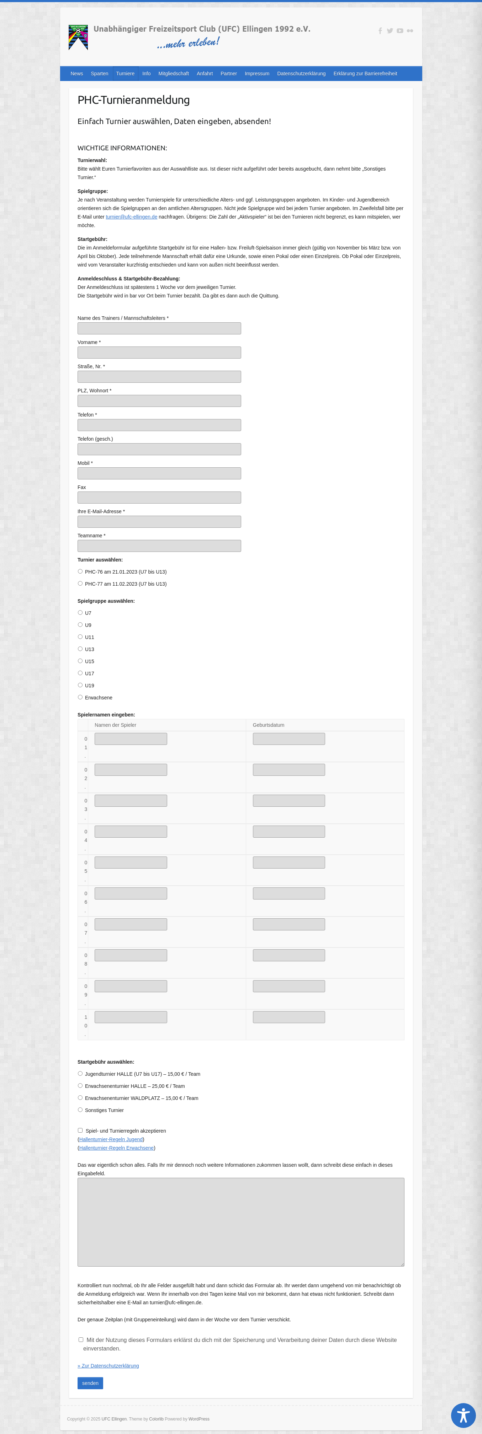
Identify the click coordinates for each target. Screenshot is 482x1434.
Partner (229, 73)
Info (146, 73)
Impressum (257, 73)
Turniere (125, 73)
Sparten (99, 73)
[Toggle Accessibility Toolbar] (463, 1415)
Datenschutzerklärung (301, 73)
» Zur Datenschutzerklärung (108, 1366)
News (77, 73)
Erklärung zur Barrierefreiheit (365, 73)
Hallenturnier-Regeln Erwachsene (116, 1148)
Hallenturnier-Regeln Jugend (111, 1139)
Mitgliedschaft (174, 73)
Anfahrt (205, 73)
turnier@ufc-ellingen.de (131, 217)
